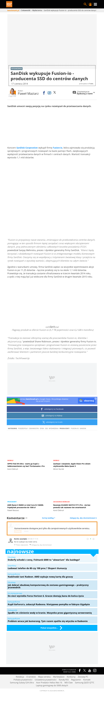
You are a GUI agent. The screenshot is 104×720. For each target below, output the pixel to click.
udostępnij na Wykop (52, 430)
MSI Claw (69, 697)
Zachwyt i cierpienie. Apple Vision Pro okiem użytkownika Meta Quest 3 (71, 480)
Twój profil (90, 4)
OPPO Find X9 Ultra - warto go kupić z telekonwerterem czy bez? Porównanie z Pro (26, 480)
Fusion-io (57, 162)
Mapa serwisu (44, 691)
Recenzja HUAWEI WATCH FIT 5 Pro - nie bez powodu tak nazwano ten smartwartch (71, 521)
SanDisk (83, 443)
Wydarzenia (53, 443)
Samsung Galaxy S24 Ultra (22, 697)
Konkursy (71, 691)
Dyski (42, 443)
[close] (95, 413)
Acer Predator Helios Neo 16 (49, 697)
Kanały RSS (64, 694)
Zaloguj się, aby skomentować (83, 533)
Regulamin (76, 694)
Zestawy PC (83, 691)
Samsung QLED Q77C (84, 697)
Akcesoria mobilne (61, 517)
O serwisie (31, 691)
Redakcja (20, 691)
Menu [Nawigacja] (95, 4)
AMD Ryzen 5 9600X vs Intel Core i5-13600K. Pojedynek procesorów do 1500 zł (25, 521)
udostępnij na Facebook (52, 424)
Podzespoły (23, 443)
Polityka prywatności (23, 694)
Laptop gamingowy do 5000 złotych (52, 700)
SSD (46, 443)
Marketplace (58, 691)
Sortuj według (48, 533)
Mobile (10, 475)
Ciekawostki (34, 443)
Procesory (12, 517)
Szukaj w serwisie (85, 4)
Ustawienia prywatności (45, 694)
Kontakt (86, 694)
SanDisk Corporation (27, 162)
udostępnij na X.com (52, 437)
